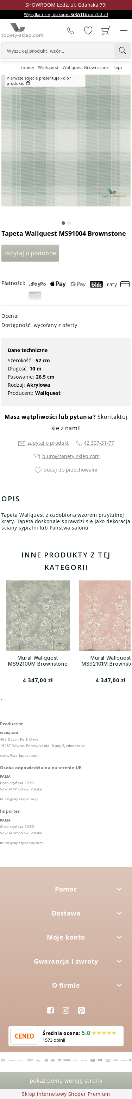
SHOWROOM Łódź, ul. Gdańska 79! (66, 4)
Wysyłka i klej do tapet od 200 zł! (66, 14)
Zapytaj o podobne (30, 253)
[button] (63, 223)
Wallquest (48, 393)
